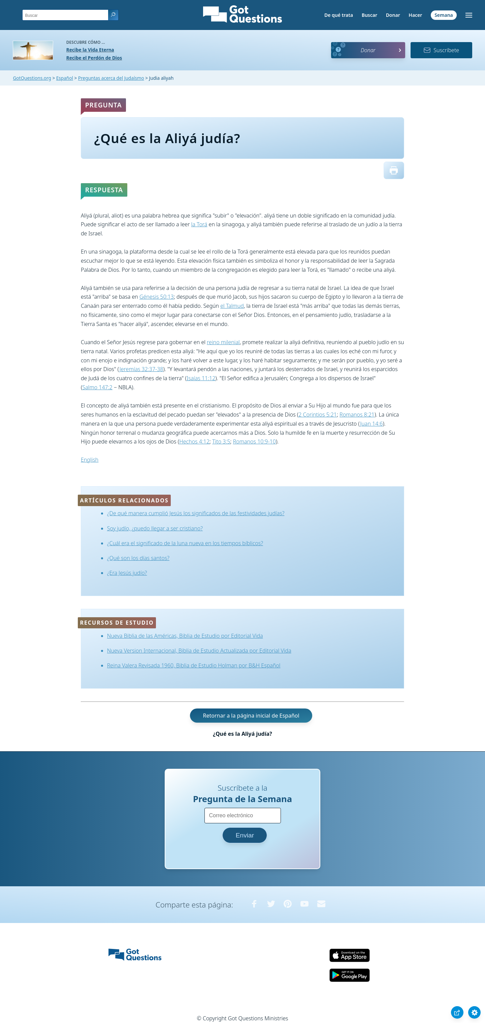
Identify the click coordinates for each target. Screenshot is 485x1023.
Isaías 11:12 (201, 378)
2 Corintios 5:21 (317, 414)
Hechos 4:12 (194, 441)
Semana (443, 15)
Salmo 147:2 (97, 387)
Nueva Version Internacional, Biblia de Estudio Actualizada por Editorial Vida (199, 650)
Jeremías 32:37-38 (141, 369)
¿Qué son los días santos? (138, 558)
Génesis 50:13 (156, 296)
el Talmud (232, 305)
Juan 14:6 (371, 423)
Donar (393, 15)
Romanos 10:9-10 (254, 441)
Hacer (415, 15)
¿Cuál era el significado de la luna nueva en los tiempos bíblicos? (185, 543)
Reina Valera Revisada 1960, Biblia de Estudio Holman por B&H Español (194, 665)
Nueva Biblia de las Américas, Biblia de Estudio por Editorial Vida (185, 635)
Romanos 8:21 (357, 414)
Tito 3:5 (221, 441)
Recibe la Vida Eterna (90, 49)
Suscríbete (441, 50)
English (89, 459)
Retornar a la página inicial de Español (251, 715)
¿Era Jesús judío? (127, 572)
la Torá (199, 224)
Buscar (369, 15)
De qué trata (338, 15)
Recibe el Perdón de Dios (94, 58)
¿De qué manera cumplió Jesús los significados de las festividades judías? (196, 513)
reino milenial (223, 342)
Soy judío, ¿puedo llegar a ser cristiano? (155, 528)
